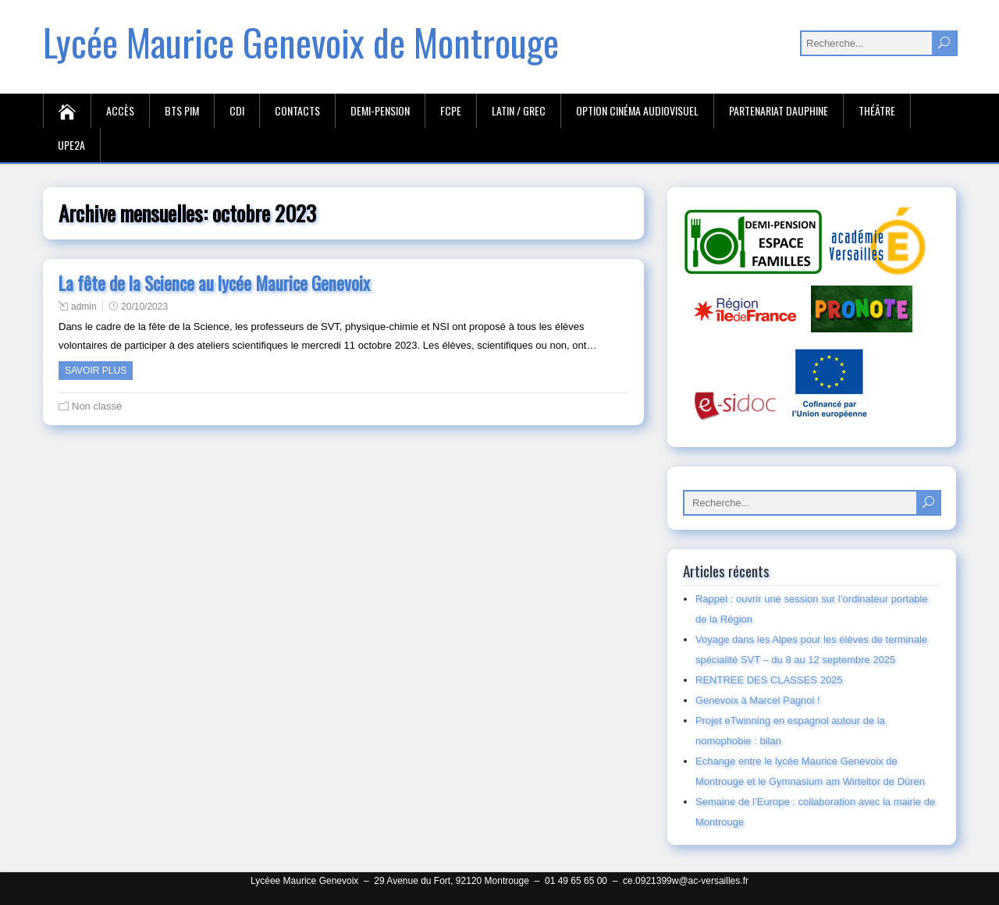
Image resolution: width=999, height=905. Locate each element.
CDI (236, 110)
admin (84, 306)
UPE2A (71, 145)
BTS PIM (182, 110)
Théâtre (877, 110)
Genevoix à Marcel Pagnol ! (757, 700)
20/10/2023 (144, 306)
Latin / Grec (519, 110)
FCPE (450, 110)
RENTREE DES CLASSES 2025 (769, 680)
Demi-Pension (380, 110)
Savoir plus (95, 370)
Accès (120, 110)
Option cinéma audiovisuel (637, 110)
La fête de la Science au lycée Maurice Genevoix (214, 283)
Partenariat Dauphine (778, 110)
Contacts (297, 110)
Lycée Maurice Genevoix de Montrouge (301, 41)
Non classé (97, 406)
